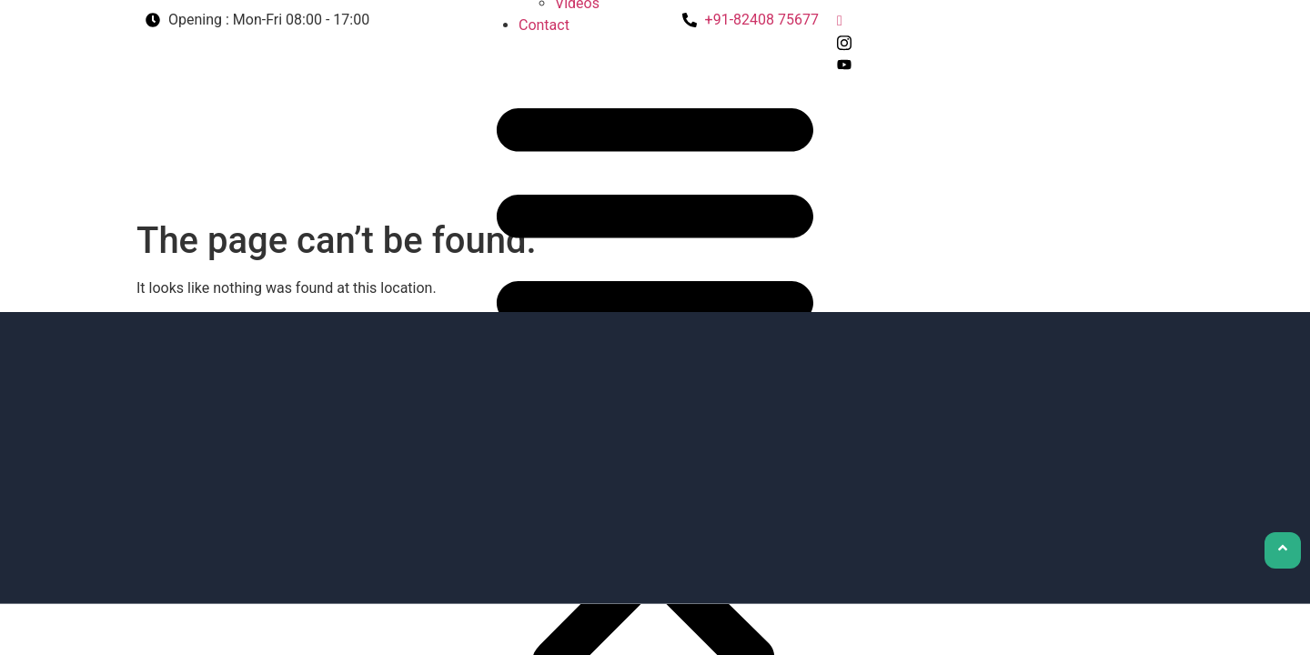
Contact (544, 25)
